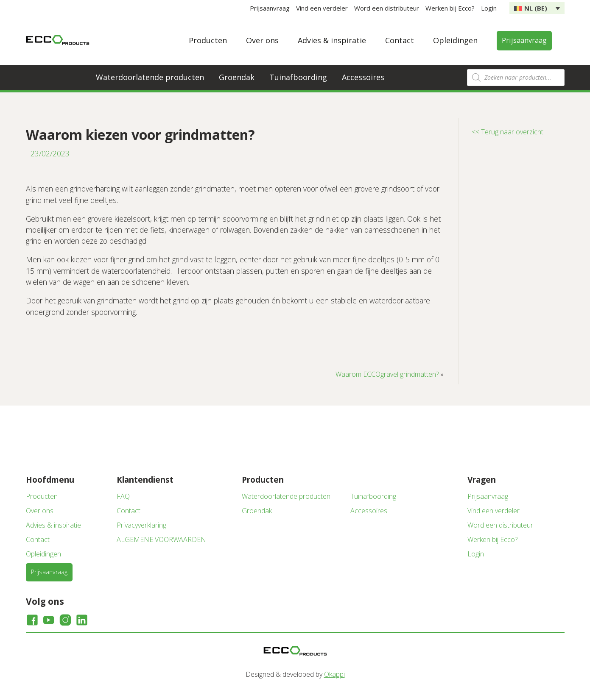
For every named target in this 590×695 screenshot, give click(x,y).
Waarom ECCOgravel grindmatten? (387, 374)
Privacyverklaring (141, 525)
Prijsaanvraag (270, 8)
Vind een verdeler (322, 8)
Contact (399, 40)
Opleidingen (455, 40)
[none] (537, 8)
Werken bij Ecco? (450, 8)
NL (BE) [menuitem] (535, 8)
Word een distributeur (386, 8)
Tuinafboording (298, 77)
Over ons (262, 40)
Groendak (236, 77)
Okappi (334, 674)
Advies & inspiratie (332, 40)
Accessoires (363, 77)
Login (489, 8)
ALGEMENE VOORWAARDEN (161, 539)
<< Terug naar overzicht (507, 131)
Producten (208, 40)
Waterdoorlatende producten (150, 77)
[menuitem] (537, 8)
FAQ (123, 496)
